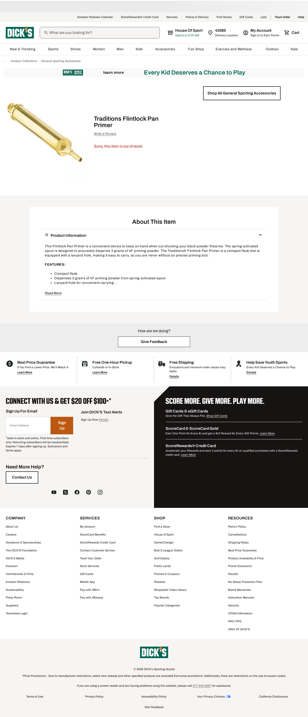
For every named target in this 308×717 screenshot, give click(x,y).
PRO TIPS (234, 621)
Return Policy (237, 526)
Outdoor (272, 49)
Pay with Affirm (89, 590)
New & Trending (23, 49)
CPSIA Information (240, 613)
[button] (242, 93)
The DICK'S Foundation (21, 550)
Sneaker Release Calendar (95, 17)
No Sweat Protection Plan (245, 582)
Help (301, 17)
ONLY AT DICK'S (239, 629)
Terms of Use (34, 696)
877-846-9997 (202, 685)
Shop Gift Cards (216, 416)
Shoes (76, 49)
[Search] (104, 32)
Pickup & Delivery (197, 17)
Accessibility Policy (154, 696)
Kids (139, 49)
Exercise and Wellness (235, 49)
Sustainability (15, 590)
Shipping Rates (238, 542)
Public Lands (162, 566)
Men (120, 49)
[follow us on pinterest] (88, 492)
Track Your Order (91, 558)
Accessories (166, 49)
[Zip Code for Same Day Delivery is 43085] (223, 32)
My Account (87, 526)
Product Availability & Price (246, 558)
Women (99, 49)
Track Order (282, 17)
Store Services (89, 566)
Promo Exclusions (240, 566)
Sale (294, 49)
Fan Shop (196, 49)
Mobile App (87, 582)
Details (174, 376)
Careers (11, 534)
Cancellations (237, 534)
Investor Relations (18, 582)
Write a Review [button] (105, 134)
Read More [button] (53, 293)
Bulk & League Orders (168, 550)
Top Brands (161, 597)
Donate (251, 372)
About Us (12, 526)
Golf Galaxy (162, 558)
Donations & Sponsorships (23, 542)
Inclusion (12, 566)
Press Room (14, 597)
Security (233, 605)
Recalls (233, 574)
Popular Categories (167, 605)
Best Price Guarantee (242, 550)
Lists (264, 17)
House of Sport (164, 534)
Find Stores (224, 17)
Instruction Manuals (241, 597)
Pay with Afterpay (91, 597)
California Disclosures (273, 696)
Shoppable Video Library (170, 590)
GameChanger (164, 542)
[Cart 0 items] (292, 32)
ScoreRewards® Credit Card (140, 17)
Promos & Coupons (167, 574)
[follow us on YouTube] (54, 492)
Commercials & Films (19, 574)
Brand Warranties (239, 590)
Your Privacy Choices (211, 696)
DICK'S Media (15, 558)
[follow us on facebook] (77, 492)
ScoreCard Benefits (93, 534)
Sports (53, 49)
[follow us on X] (65, 492)
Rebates (159, 582)
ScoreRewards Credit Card (98, 542)
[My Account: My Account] (261, 32)
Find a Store (162, 526)
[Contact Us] (22, 477)
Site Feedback (154, 707)
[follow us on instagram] (100, 492)
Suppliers (12, 605)
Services (172, 17)
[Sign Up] (62, 425)
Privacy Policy (94, 696)
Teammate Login (17, 613)
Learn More (113, 72)
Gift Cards (246, 17)
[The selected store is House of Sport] (185, 32)
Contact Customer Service (97, 550)
